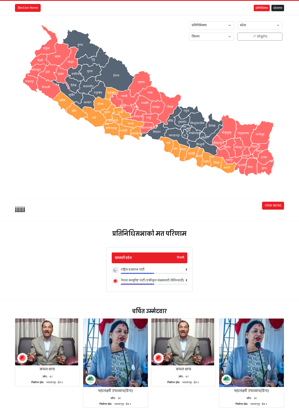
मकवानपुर (51, 382)
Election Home (28, 8)
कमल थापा (47, 369)
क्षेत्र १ (60, 382)
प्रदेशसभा (277, 8)
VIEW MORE (273, 205)
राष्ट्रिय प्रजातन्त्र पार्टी (132, 270)
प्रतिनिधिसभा (262, 8)
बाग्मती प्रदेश (123, 258)
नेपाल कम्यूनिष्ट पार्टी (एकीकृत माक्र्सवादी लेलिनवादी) (152, 280)
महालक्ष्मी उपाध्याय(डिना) (115, 390)
